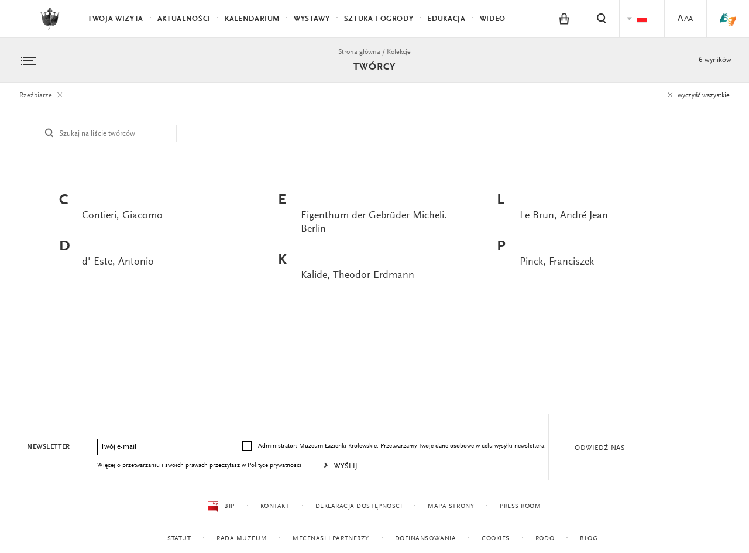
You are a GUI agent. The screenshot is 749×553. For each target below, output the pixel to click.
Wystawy (312, 19)
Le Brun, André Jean (564, 216)
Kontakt (274, 506)
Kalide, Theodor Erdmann (357, 275)
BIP (221, 507)
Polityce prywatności (275, 465)
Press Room (520, 506)
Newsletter (48, 447)
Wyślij (346, 466)
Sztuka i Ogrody (379, 19)
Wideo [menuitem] (493, 19)
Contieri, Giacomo (122, 216)
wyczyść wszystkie (697, 95)
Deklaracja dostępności (358, 506)
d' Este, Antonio (118, 262)
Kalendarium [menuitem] (252, 19)
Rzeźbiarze (42, 95)
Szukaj (49, 133)
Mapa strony (451, 506)
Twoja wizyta (115, 19)
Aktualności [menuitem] (184, 19)
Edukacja (446, 19)
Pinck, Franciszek (557, 262)
